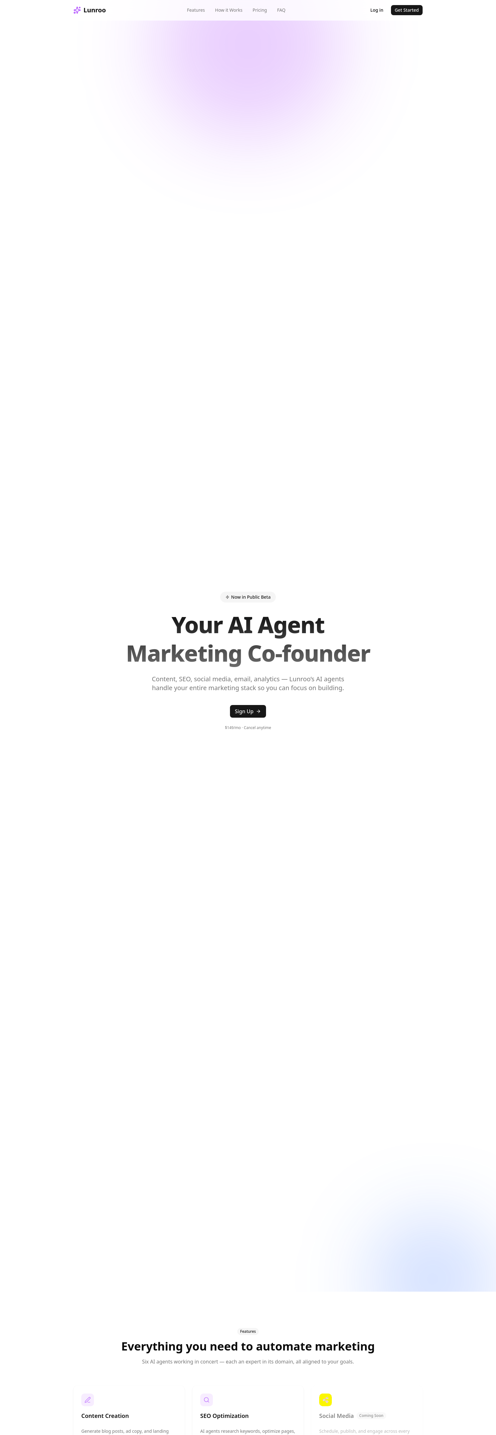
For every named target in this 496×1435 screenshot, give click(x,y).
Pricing (259, 10)
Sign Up (248, 711)
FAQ (281, 10)
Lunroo (89, 10)
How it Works (229, 10)
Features (196, 10)
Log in (376, 10)
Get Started (407, 10)
